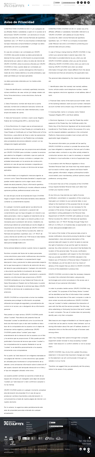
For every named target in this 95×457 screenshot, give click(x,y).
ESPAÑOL (74, 422)
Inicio (28, 422)
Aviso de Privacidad (40, 449)
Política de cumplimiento (55, 449)
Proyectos (57, 6)
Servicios (46, 6)
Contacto (81, 6)
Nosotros (35, 6)
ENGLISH (74, 424)
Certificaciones (69, 6)
